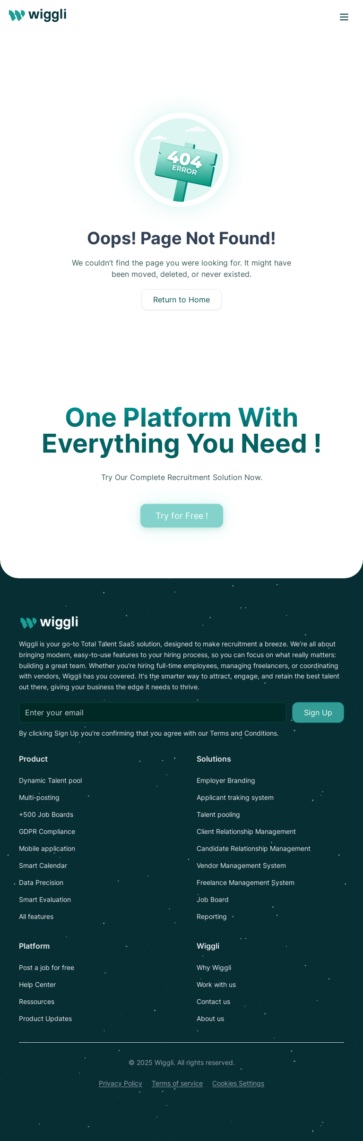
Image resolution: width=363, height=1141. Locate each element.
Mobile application (47, 848)
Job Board (213, 899)
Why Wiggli (214, 967)
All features (36, 916)
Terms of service (177, 1083)
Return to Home (181, 299)
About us (210, 1018)
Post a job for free (46, 967)
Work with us (216, 984)
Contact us (213, 1001)
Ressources (36, 1001)
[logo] (39, 17)
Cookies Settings (238, 1083)
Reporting (212, 916)
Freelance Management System (245, 882)
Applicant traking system (235, 797)
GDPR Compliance (47, 831)
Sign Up (318, 712)
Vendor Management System (241, 865)
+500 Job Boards (46, 814)
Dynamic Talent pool (50, 780)
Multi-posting (39, 797)
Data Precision (41, 882)
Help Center (37, 984)
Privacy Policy (120, 1083)
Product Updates (45, 1018)
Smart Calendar (43, 865)
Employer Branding (226, 780)
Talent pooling (218, 814)
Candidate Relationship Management (254, 848)
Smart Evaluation (45, 899)
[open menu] (344, 17)
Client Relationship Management (246, 831)
